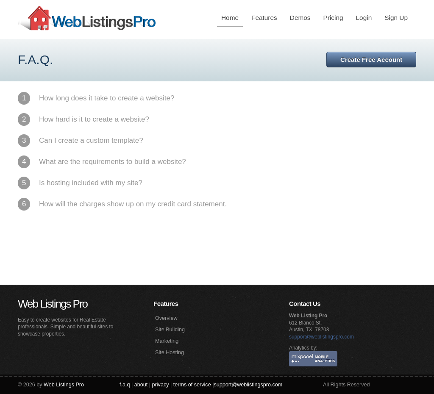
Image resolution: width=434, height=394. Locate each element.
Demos (300, 17)
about (141, 385)
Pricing (333, 17)
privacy (160, 385)
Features (264, 17)
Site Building (170, 330)
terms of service (192, 385)
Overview (166, 318)
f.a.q (125, 385)
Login (364, 17)
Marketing (166, 341)
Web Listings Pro (52, 304)
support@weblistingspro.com (321, 337)
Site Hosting (169, 352)
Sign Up (396, 17)
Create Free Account (371, 59)
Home (230, 17)
